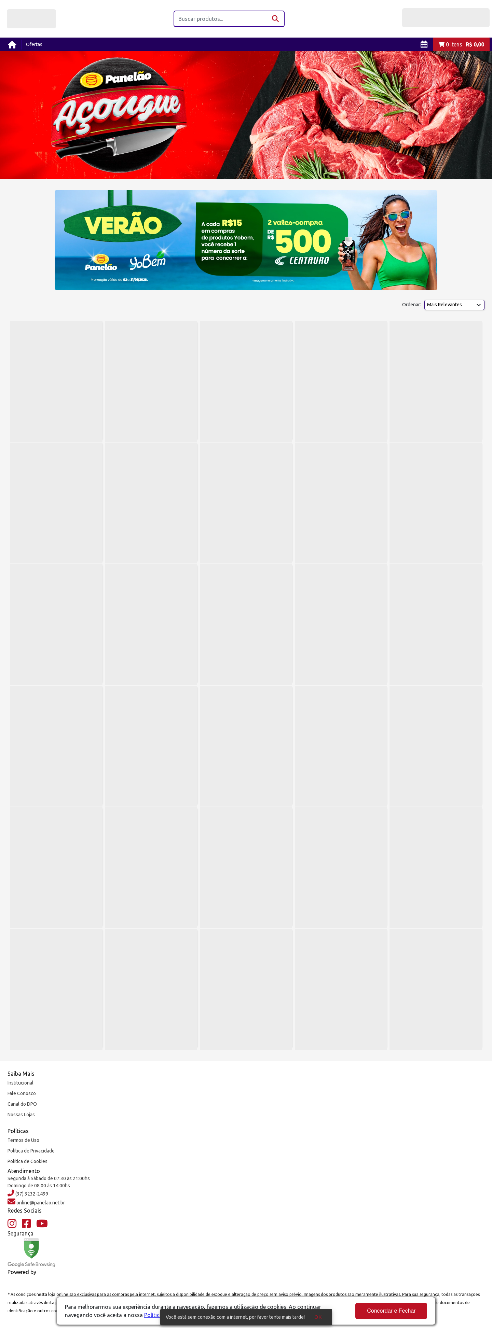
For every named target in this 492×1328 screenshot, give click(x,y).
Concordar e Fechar (391, 1311)
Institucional (20, 1083)
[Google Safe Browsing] (31, 1253)
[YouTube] (42, 1223)
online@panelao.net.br (40, 1202)
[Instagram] (12, 1223)
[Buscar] (276, 19)
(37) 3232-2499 (31, 1194)
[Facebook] (26, 1223)
